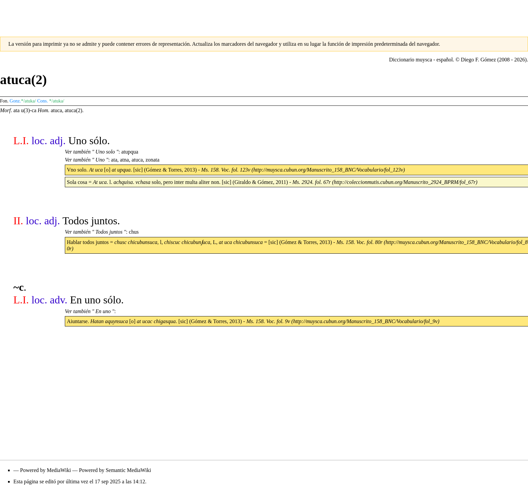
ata (16, 110)
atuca (56, 110)
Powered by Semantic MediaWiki (115, 470)
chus (134, 232)
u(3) (25, 110)
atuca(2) (73, 110)
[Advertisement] (264, 15)
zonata (152, 160)
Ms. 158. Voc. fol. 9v (268, 321)
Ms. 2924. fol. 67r (311, 182)
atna (124, 160)
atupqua (129, 152)
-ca (33, 110)
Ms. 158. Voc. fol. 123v (225, 170)
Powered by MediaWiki (45, 470)
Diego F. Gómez (478, 59)
